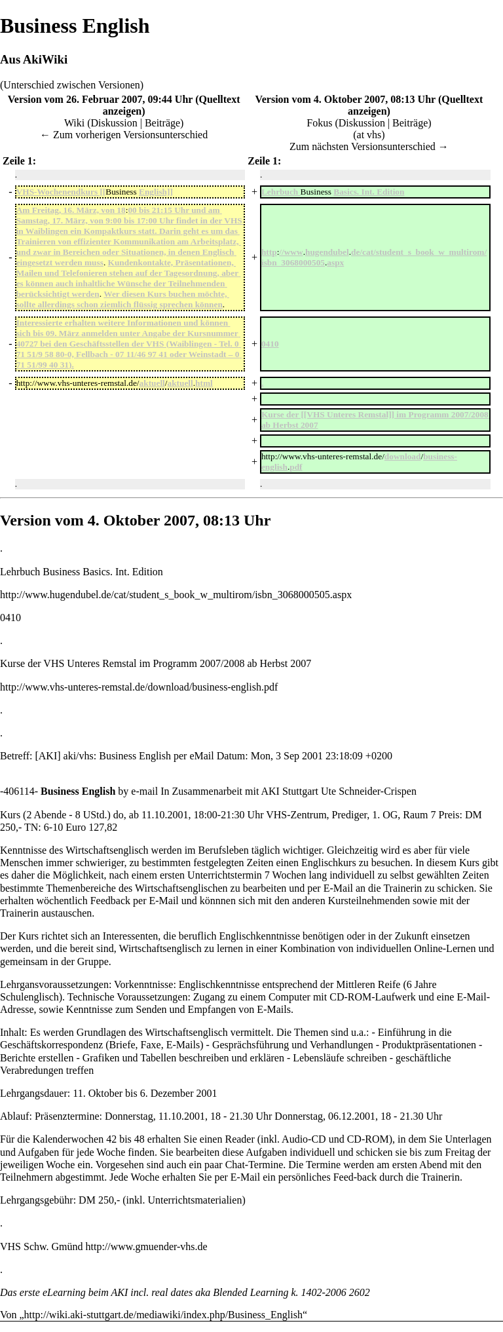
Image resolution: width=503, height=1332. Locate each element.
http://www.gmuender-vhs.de (147, 1246)
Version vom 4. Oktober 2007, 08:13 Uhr (345, 99)
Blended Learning (250, 1292)
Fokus (319, 122)
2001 (177, 814)
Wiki (74, 122)
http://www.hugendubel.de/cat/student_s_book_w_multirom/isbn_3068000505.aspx (176, 594)
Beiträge (162, 122)
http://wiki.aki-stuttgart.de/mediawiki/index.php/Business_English (163, 1314)
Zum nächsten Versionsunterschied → (369, 146)
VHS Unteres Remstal (89, 663)
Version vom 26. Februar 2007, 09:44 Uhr (100, 99)
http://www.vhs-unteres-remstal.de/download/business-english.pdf (139, 687)
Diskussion (114, 122)
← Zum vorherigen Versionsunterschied (124, 134)
